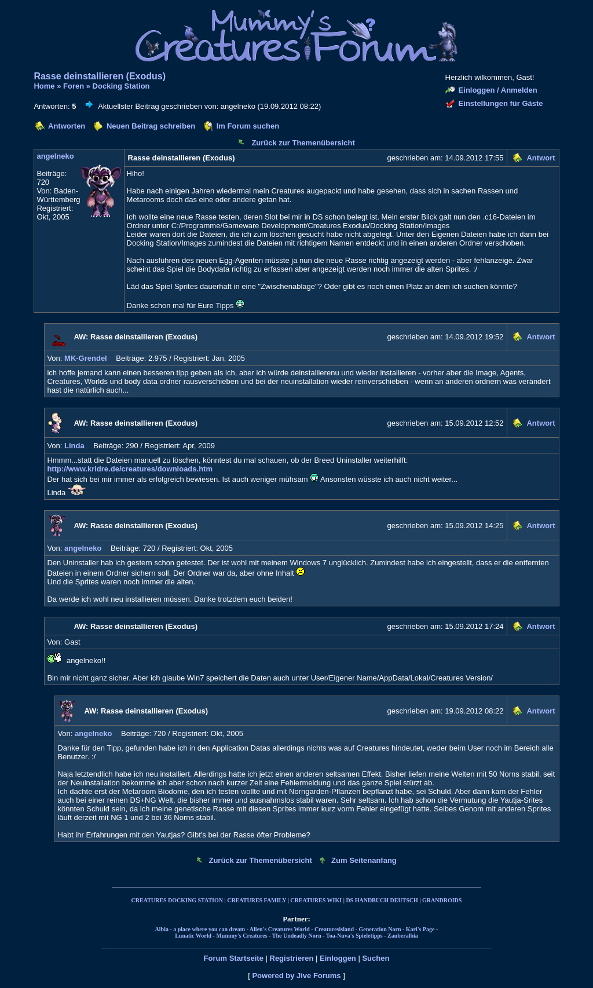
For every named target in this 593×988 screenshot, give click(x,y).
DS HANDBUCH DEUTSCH (382, 900)
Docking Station (121, 86)
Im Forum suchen (248, 126)
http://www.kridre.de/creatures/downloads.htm (130, 468)
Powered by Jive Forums (296, 975)
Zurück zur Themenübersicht (302, 142)
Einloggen (338, 958)
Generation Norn (379, 929)
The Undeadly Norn (296, 935)
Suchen (375, 958)
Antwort (540, 157)
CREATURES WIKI (316, 900)
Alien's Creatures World (280, 929)
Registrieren (292, 958)
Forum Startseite (233, 958)
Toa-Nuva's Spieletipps (354, 935)
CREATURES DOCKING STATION (177, 900)
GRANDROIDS (442, 900)
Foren (73, 86)
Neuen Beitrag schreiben (151, 126)
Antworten (66, 126)
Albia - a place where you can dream (200, 929)
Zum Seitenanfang (364, 860)
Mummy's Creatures (241, 935)
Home (44, 86)
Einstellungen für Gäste (501, 103)
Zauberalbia (402, 935)
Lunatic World (193, 935)
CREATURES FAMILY (256, 900)
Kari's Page (420, 929)
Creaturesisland (334, 929)
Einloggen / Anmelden (498, 90)
